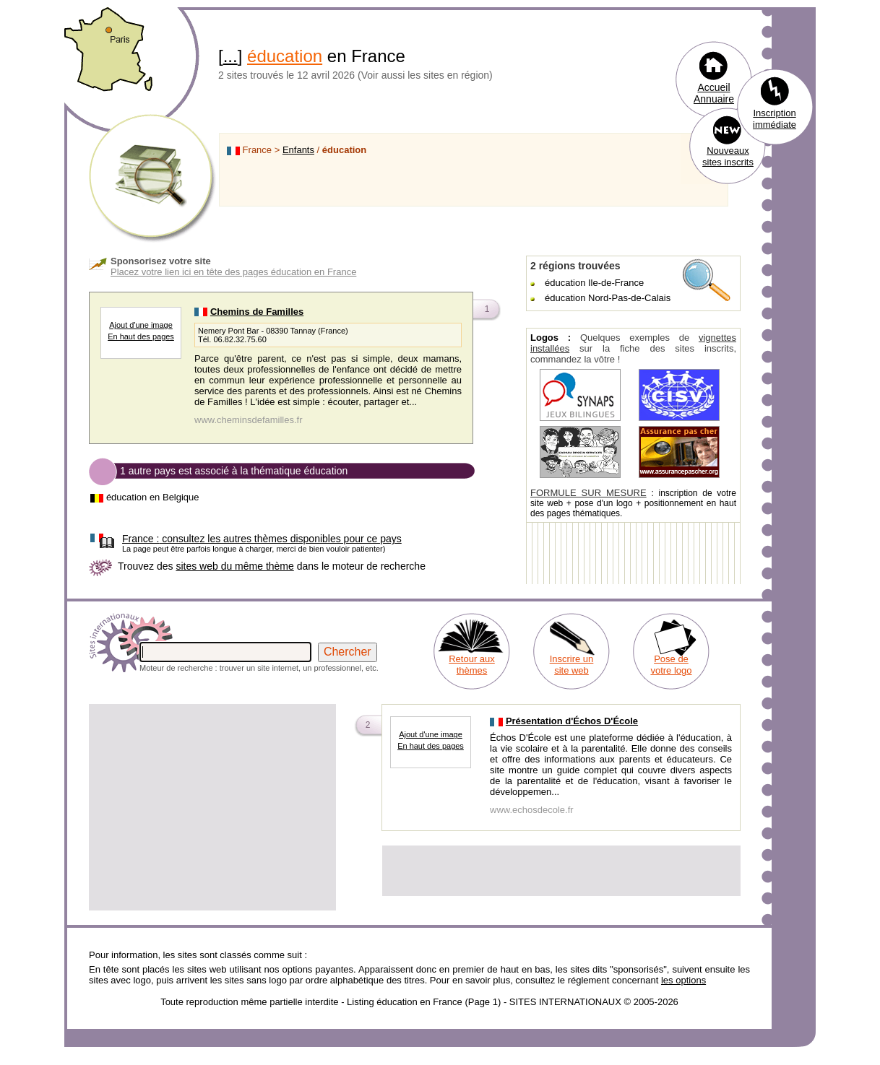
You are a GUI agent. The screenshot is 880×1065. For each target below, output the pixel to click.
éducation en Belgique (152, 497)
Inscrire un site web (572, 664)
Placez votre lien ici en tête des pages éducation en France (233, 271)
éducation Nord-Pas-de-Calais (607, 297)
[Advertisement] (212, 807)
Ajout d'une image (141, 325)
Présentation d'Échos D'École (572, 721)
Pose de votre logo (670, 664)
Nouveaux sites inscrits (728, 156)
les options (683, 980)
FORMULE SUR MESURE (588, 492)
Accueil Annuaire (714, 93)
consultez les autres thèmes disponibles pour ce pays (262, 538)
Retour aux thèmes (472, 664)
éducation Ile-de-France (594, 282)
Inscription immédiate (774, 119)
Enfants (298, 149)
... (230, 56)
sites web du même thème (234, 566)
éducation (284, 56)
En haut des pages (141, 336)
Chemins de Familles (256, 311)
